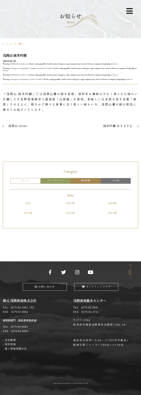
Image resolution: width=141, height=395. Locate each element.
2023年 (28, 213)
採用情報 (10, 344)
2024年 (112, 203)
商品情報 (85, 180)
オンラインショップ (96, 286)
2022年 (70, 213)
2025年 (70, 203)
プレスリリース (55, 180)
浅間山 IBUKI (18, 126)
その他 (115, 180)
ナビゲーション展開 (129, 11)
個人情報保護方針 (16, 348)
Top (129, 272)
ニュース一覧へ (15, 44)
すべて (25, 181)
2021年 (112, 213)
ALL (28, 203)
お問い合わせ (45, 286)
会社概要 (10, 340)
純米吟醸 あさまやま (118, 126)
